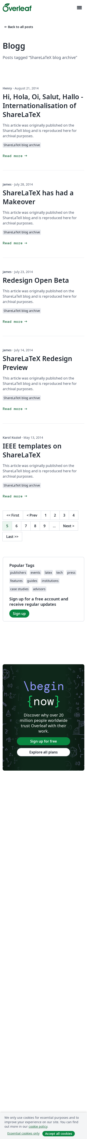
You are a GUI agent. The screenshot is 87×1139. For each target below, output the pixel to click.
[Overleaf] (17, 7)
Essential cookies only (23, 1133)
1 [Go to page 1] (46, 515)
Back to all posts (18, 27)
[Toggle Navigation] (79, 7)
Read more (15, 155)
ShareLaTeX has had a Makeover (38, 197)
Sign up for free (43, 741)
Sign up (19, 613)
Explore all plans (43, 752)
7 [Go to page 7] (26, 525)
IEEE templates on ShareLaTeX (32, 450)
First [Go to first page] (12, 515)
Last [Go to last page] (12, 536)
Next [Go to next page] (68, 525)
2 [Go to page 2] (55, 515)
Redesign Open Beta (36, 280)
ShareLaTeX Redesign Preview (37, 363)
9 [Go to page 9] (44, 525)
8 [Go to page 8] (35, 525)
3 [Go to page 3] (64, 515)
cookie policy (38, 1126)
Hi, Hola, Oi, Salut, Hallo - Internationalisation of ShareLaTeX (43, 105)
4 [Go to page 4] (74, 515)
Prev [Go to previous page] (32, 515)
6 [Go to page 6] (17, 525)
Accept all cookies (58, 1133)
